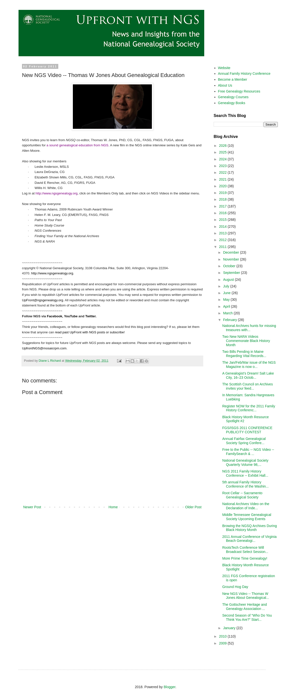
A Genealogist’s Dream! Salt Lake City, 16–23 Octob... (248, 375)
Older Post (193, 507)
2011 (223, 247)
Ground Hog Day (235, 587)
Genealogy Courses (233, 97)
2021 (223, 179)
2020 (223, 186)
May (226, 300)
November (231, 259)
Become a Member (232, 79)
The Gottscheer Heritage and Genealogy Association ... (244, 607)
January (229, 628)
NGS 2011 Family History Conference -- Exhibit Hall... (245, 473)
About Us (225, 85)
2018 (223, 199)
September (232, 273)
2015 (223, 220)
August (229, 280)
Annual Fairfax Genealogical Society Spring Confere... (244, 441)
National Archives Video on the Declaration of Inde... (245, 506)
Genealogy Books (231, 103)
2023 (223, 166)
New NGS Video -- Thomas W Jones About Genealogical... (245, 596)
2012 (223, 240)
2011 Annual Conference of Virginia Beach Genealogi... (249, 539)
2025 (223, 152)
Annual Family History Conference (244, 74)
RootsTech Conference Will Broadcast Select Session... (245, 550)
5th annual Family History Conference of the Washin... (245, 484)
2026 (223, 146)
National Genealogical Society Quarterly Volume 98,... (245, 462)
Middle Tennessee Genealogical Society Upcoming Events (246, 517)
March (228, 313)
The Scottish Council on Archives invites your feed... (247, 386)
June (227, 293)
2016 (223, 213)
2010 (223, 636)
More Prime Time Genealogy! (244, 558)
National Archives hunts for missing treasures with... (249, 328)
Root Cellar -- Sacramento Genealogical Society (242, 495)
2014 (223, 226)
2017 (223, 206)
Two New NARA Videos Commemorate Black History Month (246, 341)
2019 (223, 193)
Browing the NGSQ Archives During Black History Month (249, 528)
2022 (223, 172)
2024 (223, 159)
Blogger (169, 687)
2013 (223, 233)
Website (224, 68)
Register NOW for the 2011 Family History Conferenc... (248, 408)
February (230, 320)
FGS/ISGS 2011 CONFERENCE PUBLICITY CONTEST (247, 430)
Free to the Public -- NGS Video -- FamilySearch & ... (248, 452)
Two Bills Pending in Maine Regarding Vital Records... (244, 354)
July (226, 286)
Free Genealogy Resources (239, 91)
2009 (223, 643)
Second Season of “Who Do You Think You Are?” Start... (247, 617)
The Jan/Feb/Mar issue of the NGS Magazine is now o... (249, 364)
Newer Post (32, 507)
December (231, 252)
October (229, 266)
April (227, 306)
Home (113, 507)
